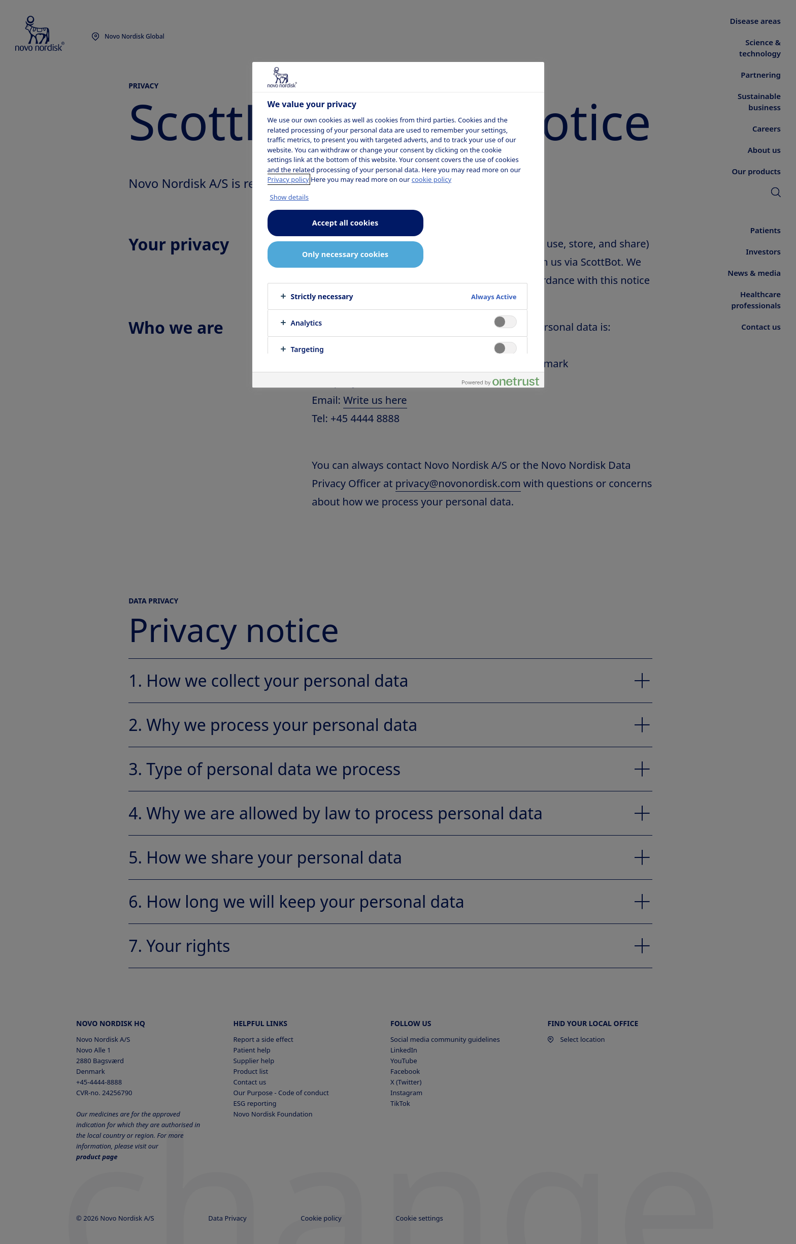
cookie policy (431, 179)
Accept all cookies (345, 223)
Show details (289, 197)
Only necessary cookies (345, 254)
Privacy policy (288, 179)
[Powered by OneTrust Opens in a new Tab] (500, 381)
